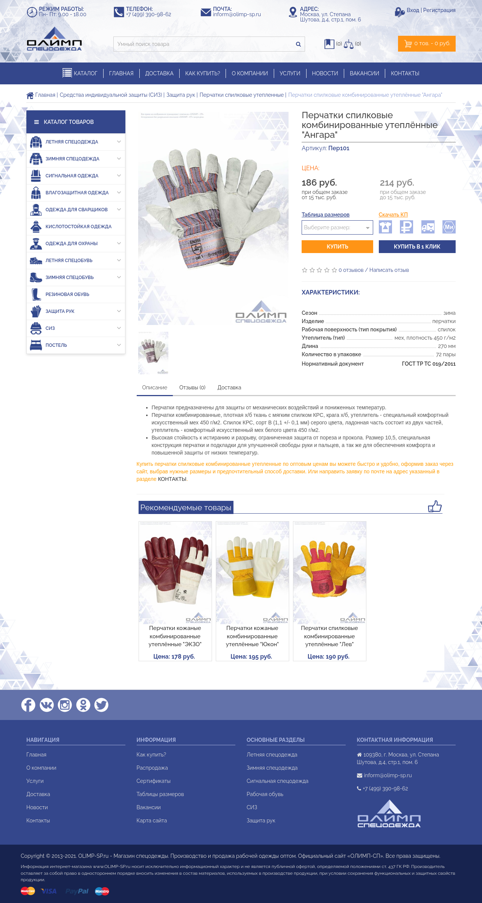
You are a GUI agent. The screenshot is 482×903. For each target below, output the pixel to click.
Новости (37, 807)
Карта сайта (152, 821)
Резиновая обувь (59, 294)
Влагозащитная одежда (75, 192)
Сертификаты (154, 781)
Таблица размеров (325, 215)
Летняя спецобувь (75, 260)
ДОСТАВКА (159, 73)
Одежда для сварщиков (75, 209)
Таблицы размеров (160, 794)
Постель (75, 345)
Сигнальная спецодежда (277, 781)
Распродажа (152, 768)
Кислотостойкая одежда (70, 226)
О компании (41, 768)
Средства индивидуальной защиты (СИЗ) (111, 95)
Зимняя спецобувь (75, 277)
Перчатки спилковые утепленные (242, 95)
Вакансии (149, 807)
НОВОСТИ (325, 73)
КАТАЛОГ (80, 73)
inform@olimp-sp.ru (240, 14)
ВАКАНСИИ (364, 73)
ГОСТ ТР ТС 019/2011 (429, 364)
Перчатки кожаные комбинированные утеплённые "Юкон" (252, 636)
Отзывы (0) (192, 387)
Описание (155, 387)
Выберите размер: (327, 227)
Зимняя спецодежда (75, 158)
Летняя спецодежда (75, 141)
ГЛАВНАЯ (121, 73)
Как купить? (151, 755)
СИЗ (75, 328)
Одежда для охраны (75, 243)
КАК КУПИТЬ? (202, 73)
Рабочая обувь (265, 794)
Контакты (38, 821)
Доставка (229, 387)
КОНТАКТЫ (405, 73)
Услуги (35, 781)
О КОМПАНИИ (250, 73)
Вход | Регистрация (431, 10)
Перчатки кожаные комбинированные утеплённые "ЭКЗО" (175, 636)
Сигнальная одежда (75, 175)
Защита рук (180, 95)
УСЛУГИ (290, 73)
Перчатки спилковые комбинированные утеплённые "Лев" (329, 636)
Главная (40, 95)
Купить (337, 247)
